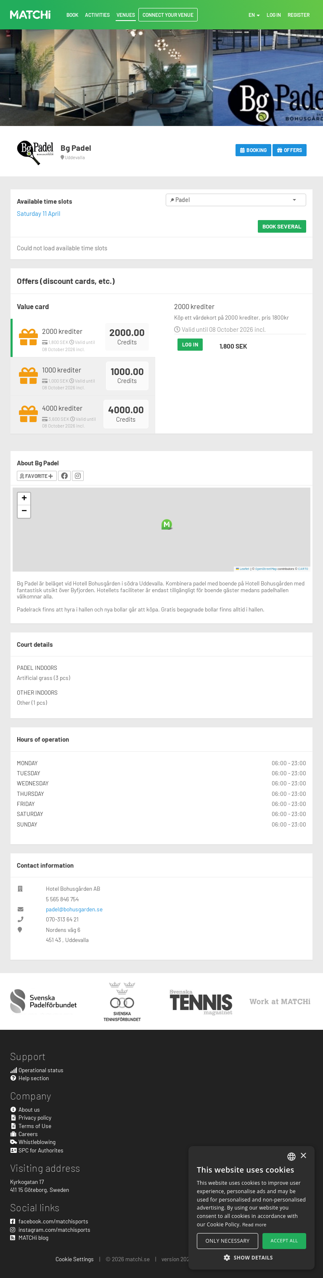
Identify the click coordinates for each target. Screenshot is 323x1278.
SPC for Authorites (37, 1150)
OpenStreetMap (266, 569)
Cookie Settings (75, 1258)
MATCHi (30, 14)
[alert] (251, 1208)
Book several (282, 226)
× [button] (303, 1156)
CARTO (303, 569)
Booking (253, 150)
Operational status (37, 1069)
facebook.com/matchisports (49, 1221)
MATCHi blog (29, 1237)
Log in (190, 344)
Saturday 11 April (38, 213)
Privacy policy (30, 1117)
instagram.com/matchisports (50, 1229)
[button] (167, 524)
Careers (24, 1133)
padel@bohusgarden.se (74, 909)
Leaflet (243, 569)
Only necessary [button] (228, 1240)
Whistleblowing (33, 1141)
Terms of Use (30, 1125)
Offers (289, 150)
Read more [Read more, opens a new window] (254, 1224)
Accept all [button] (284, 1240)
